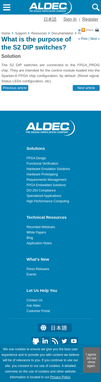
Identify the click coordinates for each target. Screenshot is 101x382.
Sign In (70, 19)
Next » (95, 39)
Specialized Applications (44, 196)
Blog (30, 238)
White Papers (36, 232)
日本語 (50, 19)
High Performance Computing (48, 201)
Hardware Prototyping (42, 174)
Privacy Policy (60, 377)
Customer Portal (38, 311)
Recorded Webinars (41, 227)
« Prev (83, 39)
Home (6, 33)
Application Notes (39, 243)
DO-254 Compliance (41, 190)
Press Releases (38, 269)
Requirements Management (47, 180)
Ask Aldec (34, 305)
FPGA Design (36, 158)
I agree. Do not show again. (91, 360)
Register (90, 19)
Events (32, 274)
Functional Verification (42, 163)
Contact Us (35, 300)
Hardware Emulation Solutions (48, 169)
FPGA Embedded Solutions (46, 185)
